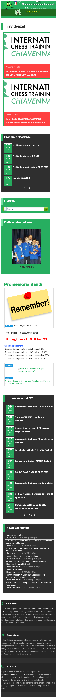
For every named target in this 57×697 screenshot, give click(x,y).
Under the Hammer (14, 569)
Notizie (19, 384)
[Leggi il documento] (26, 371)
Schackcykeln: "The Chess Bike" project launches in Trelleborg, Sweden (27, 549)
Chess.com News (13, 559)
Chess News (11, 538)
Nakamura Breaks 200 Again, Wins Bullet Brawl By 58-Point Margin (29, 584)
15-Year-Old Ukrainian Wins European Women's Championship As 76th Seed (26, 563)
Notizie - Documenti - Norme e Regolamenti (24, 381)
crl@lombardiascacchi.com (13, 674)
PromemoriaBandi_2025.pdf (32, 368)
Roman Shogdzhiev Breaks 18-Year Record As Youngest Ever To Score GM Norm (25, 576)
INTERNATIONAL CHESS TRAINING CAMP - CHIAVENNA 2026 (27, 73)
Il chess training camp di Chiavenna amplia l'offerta (25, 120)
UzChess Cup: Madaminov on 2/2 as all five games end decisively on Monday (29, 542)
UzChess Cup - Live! (14, 535)
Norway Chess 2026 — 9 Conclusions (22, 556)
